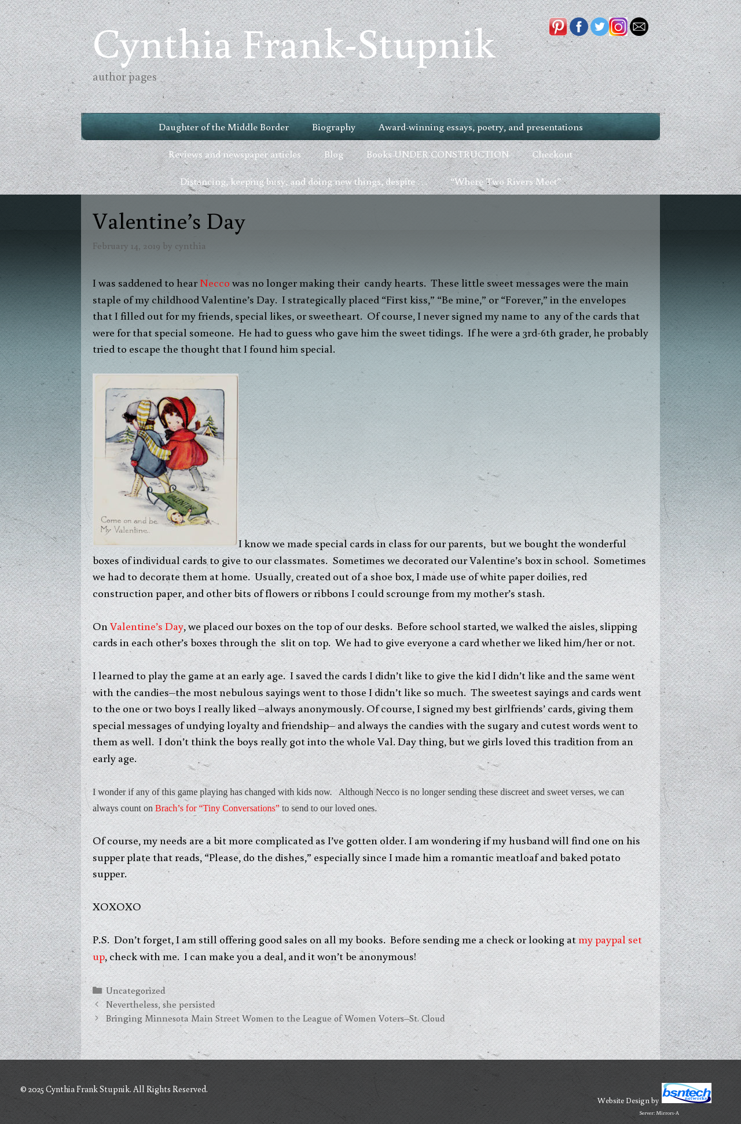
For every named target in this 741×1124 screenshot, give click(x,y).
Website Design (623, 1100)
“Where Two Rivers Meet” (505, 181)
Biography (333, 126)
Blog (333, 153)
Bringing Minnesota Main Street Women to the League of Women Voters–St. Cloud (275, 1018)
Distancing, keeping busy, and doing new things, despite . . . (303, 181)
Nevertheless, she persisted (160, 1004)
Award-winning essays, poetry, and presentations (481, 126)
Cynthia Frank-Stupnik (294, 42)
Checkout (552, 153)
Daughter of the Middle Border (224, 126)
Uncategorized (136, 990)
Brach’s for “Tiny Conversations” (217, 808)
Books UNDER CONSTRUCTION (437, 153)
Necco (216, 282)
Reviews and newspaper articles (234, 153)
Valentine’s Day (147, 625)
